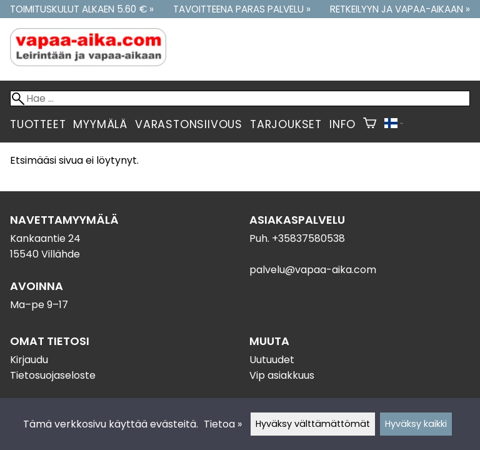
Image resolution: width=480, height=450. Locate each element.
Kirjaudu (29, 359)
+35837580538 (308, 238)
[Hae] (240, 98)
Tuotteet (38, 124)
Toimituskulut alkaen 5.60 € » (82, 9)
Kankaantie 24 (45, 238)
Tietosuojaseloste (53, 375)
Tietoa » (223, 424)
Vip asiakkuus (281, 375)
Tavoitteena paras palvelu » (242, 9)
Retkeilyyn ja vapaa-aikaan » (400, 9)
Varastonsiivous (188, 124)
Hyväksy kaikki (416, 424)
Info (342, 124)
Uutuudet (271, 359)
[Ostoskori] (369, 124)
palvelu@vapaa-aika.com (312, 269)
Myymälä (100, 124)
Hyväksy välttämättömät (313, 424)
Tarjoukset (286, 124)
